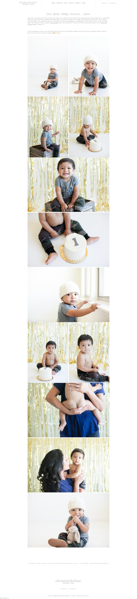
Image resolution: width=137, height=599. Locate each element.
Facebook (105, 3)
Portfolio (60, 3)
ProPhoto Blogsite (83, 596)
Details (71, 3)
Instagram (113, 3)
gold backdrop (54, 23)
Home (53, 3)
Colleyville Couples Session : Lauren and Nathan (45, 563)
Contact (78, 3)
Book (83, 3)
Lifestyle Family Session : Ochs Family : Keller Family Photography (85, 563)
